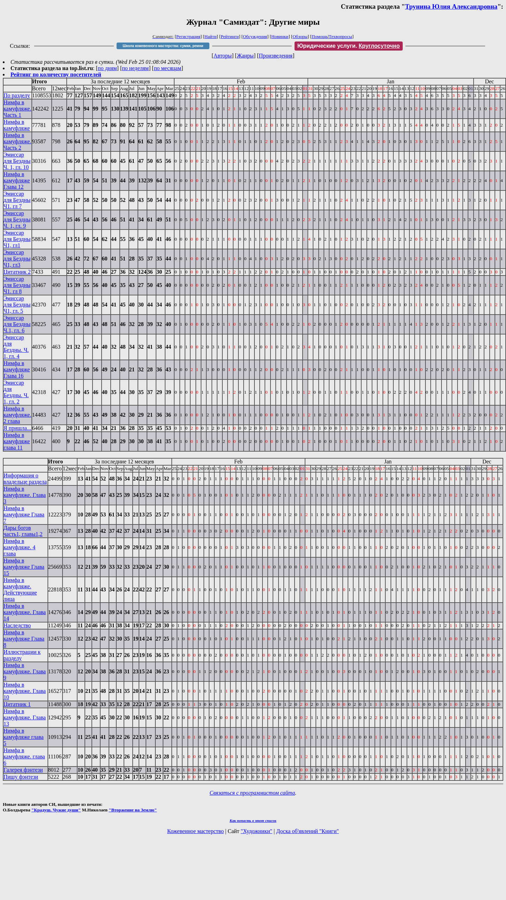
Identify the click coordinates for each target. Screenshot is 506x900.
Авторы (223, 56)
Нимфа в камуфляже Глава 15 (23, 567)
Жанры (245, 56)
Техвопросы (340, 36)
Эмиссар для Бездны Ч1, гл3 (16, 258)
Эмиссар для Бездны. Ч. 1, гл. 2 (16, 392)
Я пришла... (17, 428)
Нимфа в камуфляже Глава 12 (16, 180)
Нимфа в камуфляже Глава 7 (23, 514)
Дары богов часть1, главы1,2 (23, 531)
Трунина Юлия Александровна (451, 6)
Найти (210, 36)
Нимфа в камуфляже (16, 125)
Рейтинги (230, 36)
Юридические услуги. (348, 46)
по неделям (135, 68)
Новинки (279, 36)
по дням (107, 68)
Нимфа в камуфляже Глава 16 (16, 369)
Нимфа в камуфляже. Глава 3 (24, 495)
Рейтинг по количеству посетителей (55, 74)
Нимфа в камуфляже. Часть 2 (17, 141)
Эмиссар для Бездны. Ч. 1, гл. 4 (16, 346)
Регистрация (188, 36)
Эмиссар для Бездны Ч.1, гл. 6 (16, 324)
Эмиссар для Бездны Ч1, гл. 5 (16, 304)
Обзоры (299, 36)
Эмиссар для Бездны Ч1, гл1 (16, 239)
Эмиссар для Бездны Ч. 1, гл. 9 (16, 219)
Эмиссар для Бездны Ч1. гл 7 (16, 200)
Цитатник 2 (17, 272)
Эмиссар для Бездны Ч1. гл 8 (16, 285)
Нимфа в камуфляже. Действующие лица (20, 589)
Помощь (320, 36)
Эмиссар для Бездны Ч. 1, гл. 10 (16, 161)
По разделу (16, 95)
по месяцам (167, 68)
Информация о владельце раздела (25, 478)
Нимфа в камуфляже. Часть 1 (17, 108)
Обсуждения (255, 36)
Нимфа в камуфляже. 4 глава (19, 547)
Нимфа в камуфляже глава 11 (16, 441)
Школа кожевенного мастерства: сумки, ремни (162, 46)
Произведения (276, 56)
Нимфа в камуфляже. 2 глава (17, 415)
